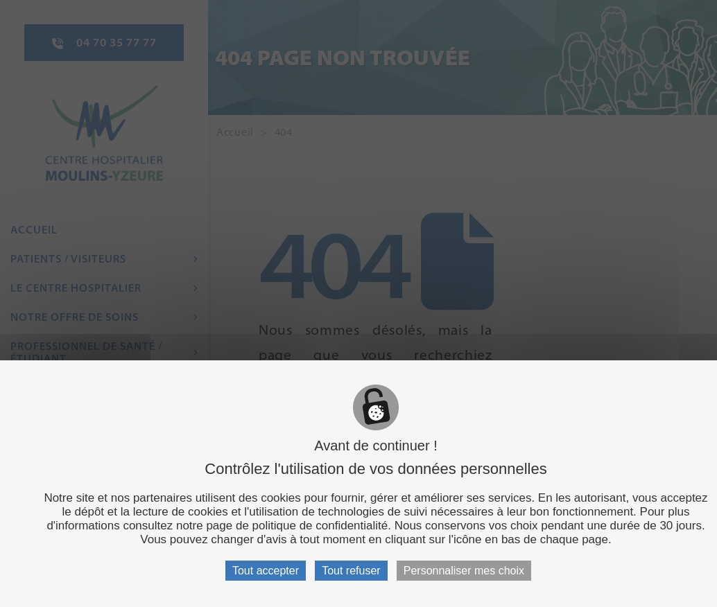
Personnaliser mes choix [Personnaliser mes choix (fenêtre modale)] (464, 571)
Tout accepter (265, 571)
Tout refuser (351, 571)
